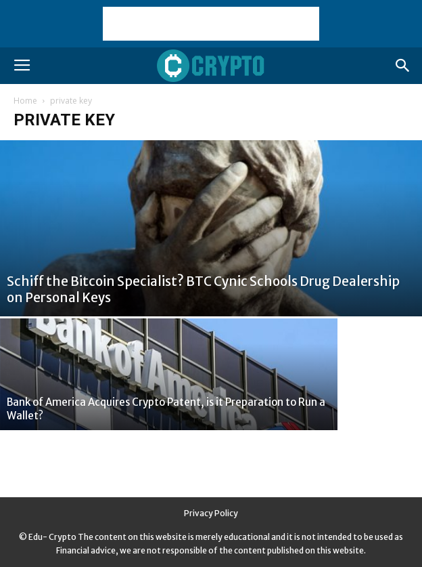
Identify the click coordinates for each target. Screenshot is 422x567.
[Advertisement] (211, 24)
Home (25, 100)
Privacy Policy (211, 513)
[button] (403, 65)
